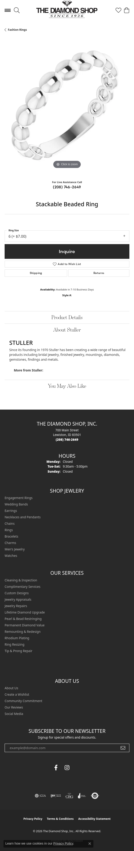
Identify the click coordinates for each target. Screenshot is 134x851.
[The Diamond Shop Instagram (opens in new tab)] (78, 767)
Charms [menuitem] (10, 543)
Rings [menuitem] (9, 530)
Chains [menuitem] (10, 523)
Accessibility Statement (94, 819)
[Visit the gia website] (40, 795)
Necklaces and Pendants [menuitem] (23, 517)
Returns (98, 273)
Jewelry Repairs (16, 606)
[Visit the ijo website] (56, 795)
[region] (67, 108)
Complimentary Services (22, 586)
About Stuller (67, 329)
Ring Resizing (14, 644)
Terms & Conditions (60, 819)
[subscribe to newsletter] (123, 748)
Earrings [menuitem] (11, 510)
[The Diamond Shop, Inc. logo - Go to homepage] (67, 10)
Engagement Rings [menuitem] (19, 498)
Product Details (67, 317)
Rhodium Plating (17, 638)
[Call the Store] (67, 439)
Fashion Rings (17, 30)
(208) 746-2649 (67, 187)
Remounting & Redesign (23, 631)
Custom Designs (17, 593)
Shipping (36, 273)
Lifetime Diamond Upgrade (25, 612)
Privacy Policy (33, 819)
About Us (11, 688)
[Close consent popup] (89, 843)
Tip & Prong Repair (18, 651)
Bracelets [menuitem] (11, 536)
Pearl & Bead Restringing (23, 619)
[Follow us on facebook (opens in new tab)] (56, 767)
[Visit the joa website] (82, 795)
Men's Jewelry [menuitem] (15, 549)
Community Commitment (23, 701)
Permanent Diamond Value (25, 625)
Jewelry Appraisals (18, 599)
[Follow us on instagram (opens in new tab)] (67, 767)
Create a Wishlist (17, 694)
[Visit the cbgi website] (69, 795)
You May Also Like (67, 386)
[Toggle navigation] (7, 10)
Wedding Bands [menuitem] (16, 504)
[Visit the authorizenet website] (95, 795)
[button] (17, 10)
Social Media (14, 713)
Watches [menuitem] (11, 555)
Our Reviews (14, 707)
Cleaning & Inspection (21, 580)
